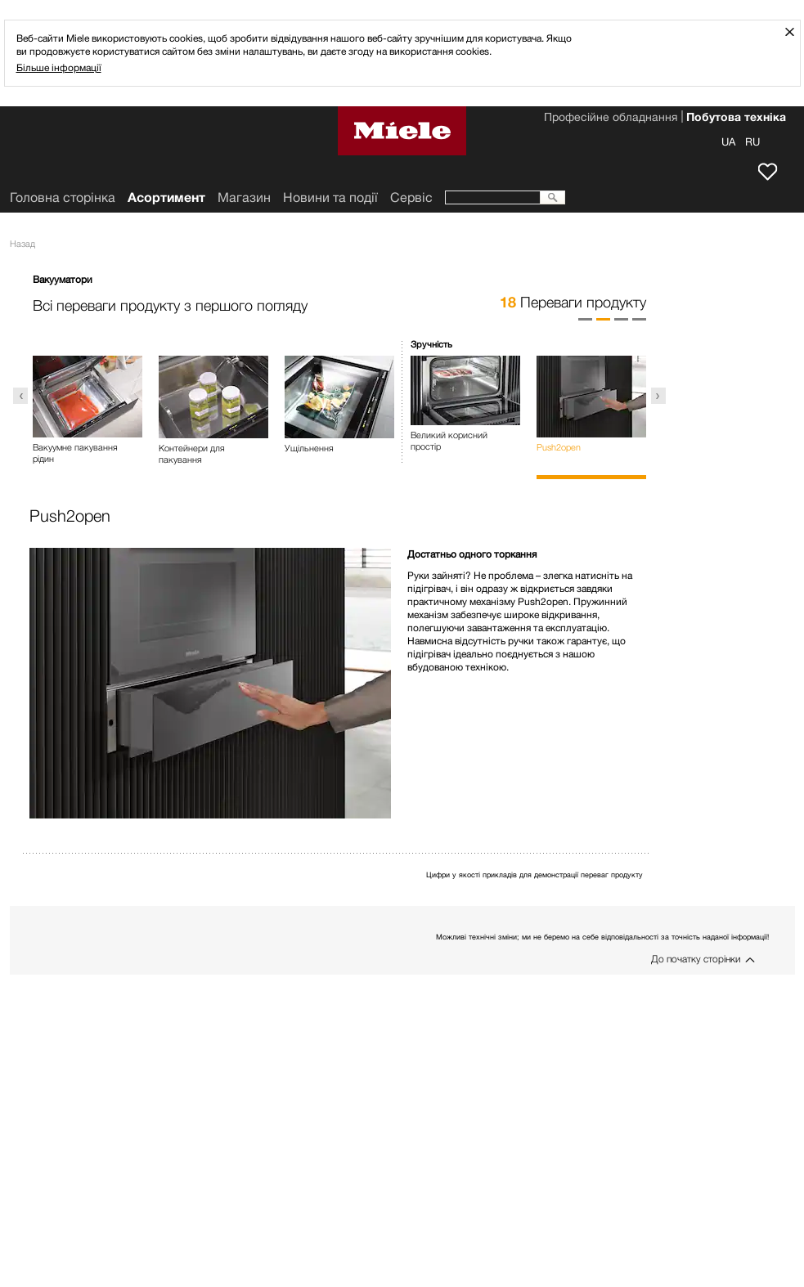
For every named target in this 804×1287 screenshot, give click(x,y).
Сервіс (411, 197)
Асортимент (166, 197)
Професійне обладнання (610, 118)
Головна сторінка (62, 197)
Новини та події (330, 197)
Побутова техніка (736, 118)
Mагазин (244, 197)
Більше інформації (58, 67)
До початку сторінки (695, 959)
